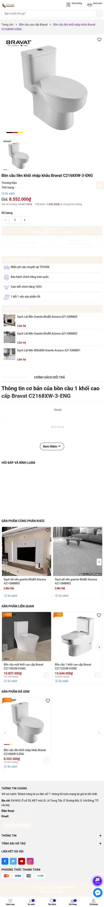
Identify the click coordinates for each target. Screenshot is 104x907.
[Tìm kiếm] (99, 13)
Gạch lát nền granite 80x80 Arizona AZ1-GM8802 (47, 333)
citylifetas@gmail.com (23, 816)
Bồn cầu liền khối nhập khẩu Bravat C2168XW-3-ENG (25, 752)
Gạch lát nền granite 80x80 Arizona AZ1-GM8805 (47, 316)
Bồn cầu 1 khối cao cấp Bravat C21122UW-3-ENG (73, 666)
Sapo (60, 891)
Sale (95, 5)
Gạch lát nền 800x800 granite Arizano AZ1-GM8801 (49, 350)
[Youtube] (21, 861)
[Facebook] (5, 861)
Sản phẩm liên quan (18, 606)
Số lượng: (7, 212)
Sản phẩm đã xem (15, 691)
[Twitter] (13, 861)
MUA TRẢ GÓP (77, 243)
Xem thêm (52, 446)
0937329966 (23, 810)
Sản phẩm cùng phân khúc (23, 521)
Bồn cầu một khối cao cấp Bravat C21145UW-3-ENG (23, 666)
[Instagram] (30, 861)
